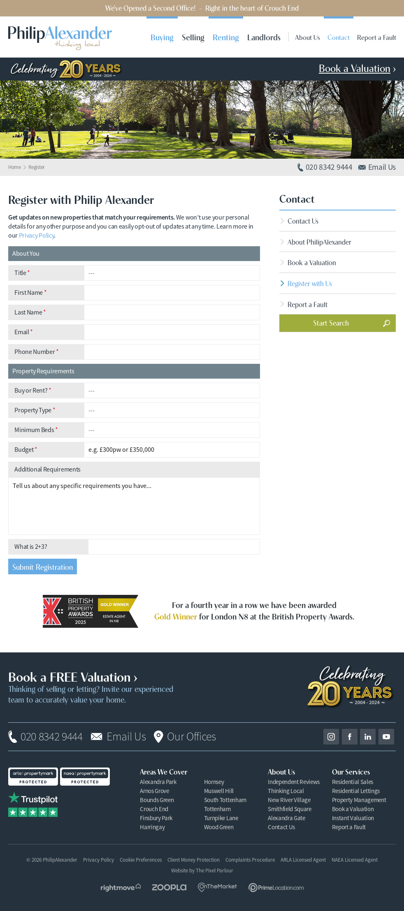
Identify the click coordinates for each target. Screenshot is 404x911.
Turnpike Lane (221, 818)
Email (23, 332)
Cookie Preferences (141, 860)
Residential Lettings (356, 791)
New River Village (289, 800)
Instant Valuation (353, 818)
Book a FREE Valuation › (72, 676)
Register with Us (310, 283)
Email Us (126, 737)
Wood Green (219, 827)
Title (22, 273)
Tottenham (217, 809)
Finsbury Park (156, 818)
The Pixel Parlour (214, 870)
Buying (162, 36)
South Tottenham (225, 800)
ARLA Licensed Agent (303, 859)
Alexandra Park (158, 782)
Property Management (359, 800)
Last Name (30, 312)
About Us (307, 37)
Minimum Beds (36, 430)
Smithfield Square (289, 809)
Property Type (34, 410)
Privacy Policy (36, 235)
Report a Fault (376, 37)
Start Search (331, 322)
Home (14, 167)
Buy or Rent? (32, 390)
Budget (25, 450)
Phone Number (36, 352)
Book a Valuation (312, 262)
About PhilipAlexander (319, 241)
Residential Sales (353, 782)
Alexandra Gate (286, 818)
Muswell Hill (219, 791)
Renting (226, 36)
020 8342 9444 (52, 737)
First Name (30, 293)
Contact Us (303, 220)
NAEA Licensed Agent (355, 859)
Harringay (152, 827)
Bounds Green (157, 800)
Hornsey (214, 782)
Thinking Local (286, 791)
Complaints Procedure (250, 859)
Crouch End (154, 809)
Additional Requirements (47, 469)
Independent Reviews (294, 782)
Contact (338, 37)
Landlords (264, 36)
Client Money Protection (193, 859)
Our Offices (191, 737)
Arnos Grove (154, 791)
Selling (193, 36)
